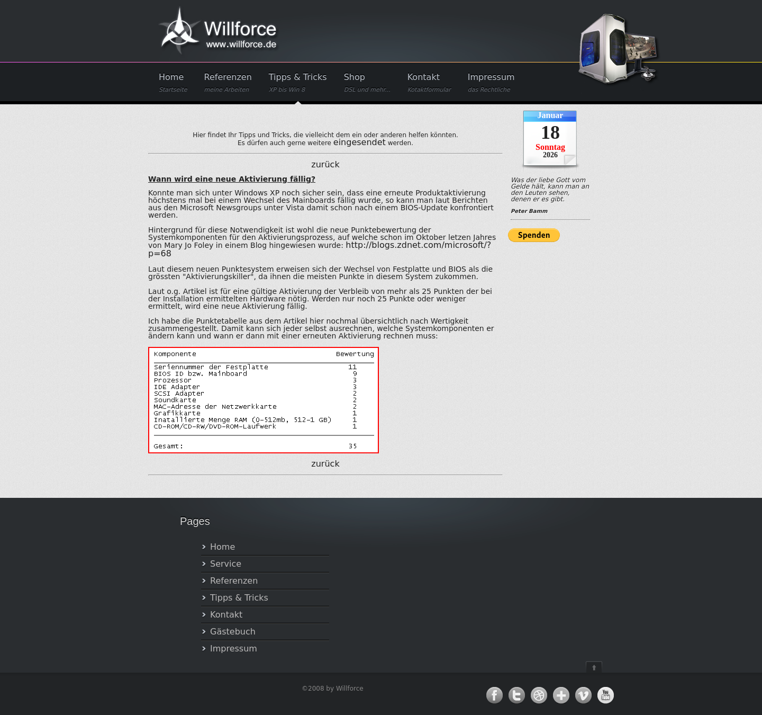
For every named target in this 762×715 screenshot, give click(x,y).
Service (225, 564)
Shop (367, 83)
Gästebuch (233, 632)
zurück (325, 164)
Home (173, 83)
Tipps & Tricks (298, 83)
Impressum (491, 83)
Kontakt (429, 83)
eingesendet (359, 142)
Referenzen (228, 83)
